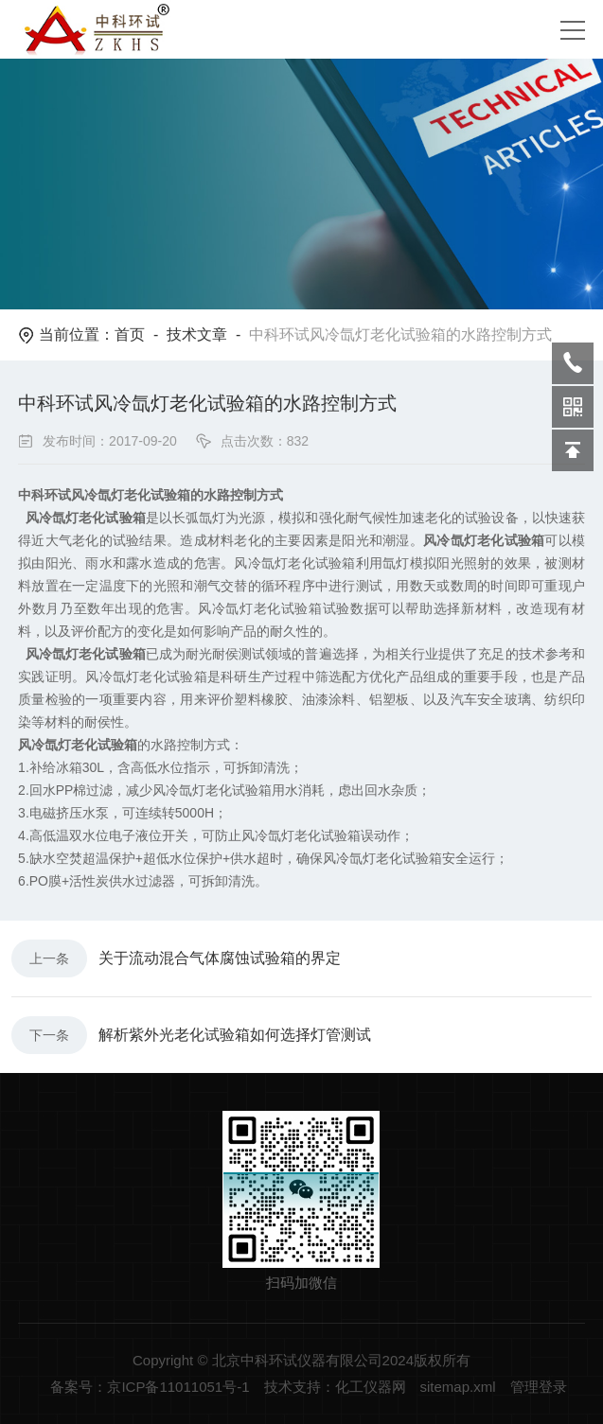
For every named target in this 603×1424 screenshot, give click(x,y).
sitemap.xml (458, 1387)
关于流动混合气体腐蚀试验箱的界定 (219, 958)
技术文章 (197, 334)
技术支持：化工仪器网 (335, 1387)
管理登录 (538, 1387)
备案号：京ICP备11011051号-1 (149, 1387)
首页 (130, 334)
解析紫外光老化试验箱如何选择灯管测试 (234, 1035)
